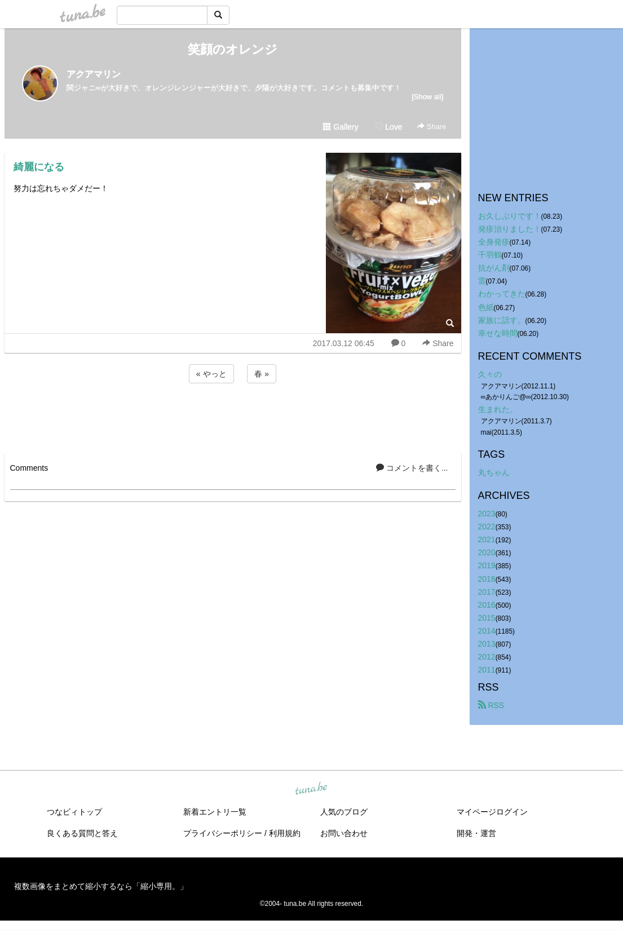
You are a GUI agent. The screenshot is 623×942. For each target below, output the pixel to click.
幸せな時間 (498, 333)
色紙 (486, 307)
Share (431, 126)
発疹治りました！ (509, 228)
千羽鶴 (490, 254)
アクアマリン (94, 74)
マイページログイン (492, 811)
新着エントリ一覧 (214, 811)
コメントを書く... (412, 467)
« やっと (211, 373)
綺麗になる (39, 167)
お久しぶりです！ (509, 215)
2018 (487, 578)
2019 (487, 565)
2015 (487, 617)
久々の (490, 374)
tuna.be (311, 789)
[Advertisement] (233, 416)
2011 (487, 669)
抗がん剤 (494, 267)
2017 (487, 591)
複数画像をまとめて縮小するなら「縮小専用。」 (101, 886)
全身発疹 (494, 241)
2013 (487, 643)
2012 (487, 656)
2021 (487, 539)
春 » (261, 373)
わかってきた (501, 293)
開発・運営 (476, 833)
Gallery (340, 126)
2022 (487, 526)
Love (388, 126)
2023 (487, 513)
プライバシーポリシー (222, 833)
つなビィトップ (74, 811)
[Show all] (427, 96)
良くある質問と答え (82, 833)
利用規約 (285, 833)
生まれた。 (498, 409)
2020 (487, 552)
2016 (487, 604)
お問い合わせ (344, 833)
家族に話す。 (501, 320)
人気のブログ (344, 811)
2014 (487, 630)
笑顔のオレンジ (232, 49)
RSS (491, 705)
